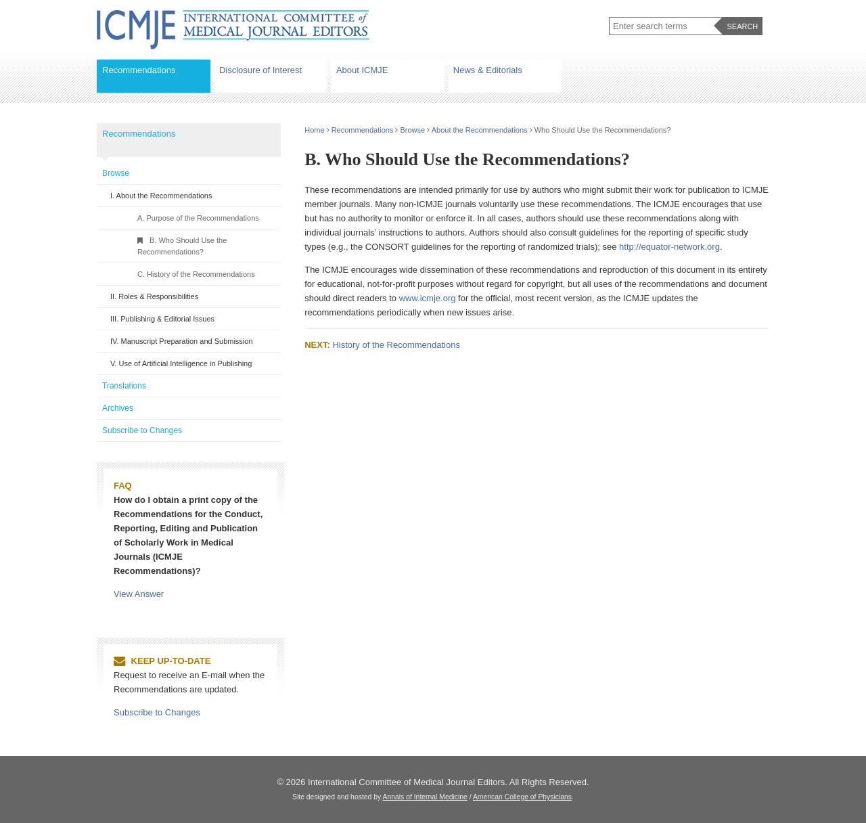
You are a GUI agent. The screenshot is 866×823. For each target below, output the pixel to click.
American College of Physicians (522, 797)
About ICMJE (362, 70)
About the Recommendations (480, 130)
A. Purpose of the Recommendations (198, 218)
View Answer (139, 594)
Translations (124, 386)
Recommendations (138, 70)
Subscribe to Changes (142, 430)
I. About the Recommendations (161, 196)
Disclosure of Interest (260, 70)
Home (314, 130)
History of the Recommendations (396, 345)
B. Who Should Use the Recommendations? (182, 246)
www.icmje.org (427, 298)
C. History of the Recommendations (196, 274)
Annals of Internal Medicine (425, 797)
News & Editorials (487, 70)
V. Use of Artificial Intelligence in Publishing (181, 363)
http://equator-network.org (669, 247)
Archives (117, 408)
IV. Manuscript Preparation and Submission (181, 341)
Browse (413, 130)
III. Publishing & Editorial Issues (162, 319)
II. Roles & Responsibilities (154, 296)
